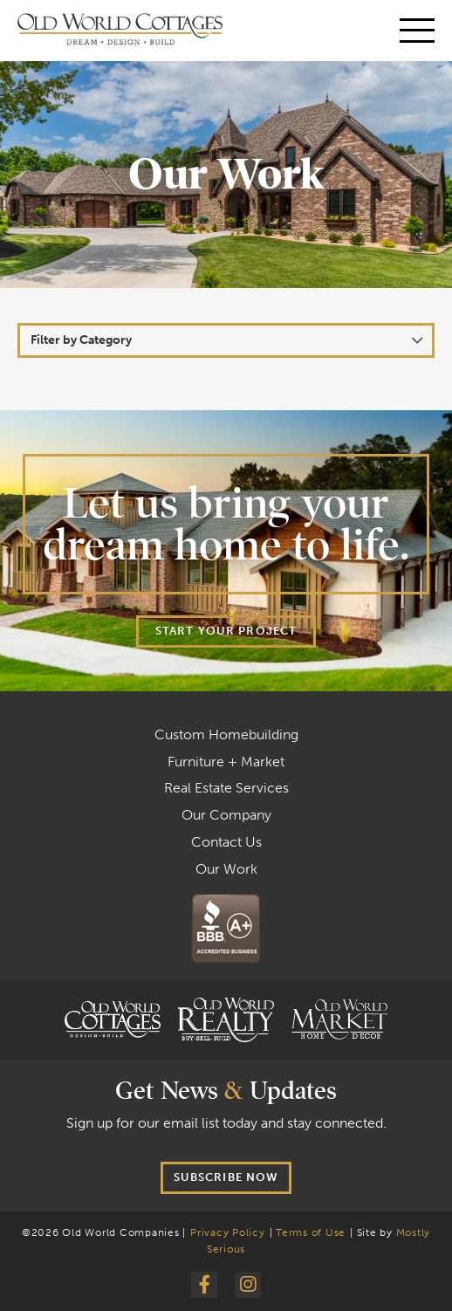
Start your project (226, 630)
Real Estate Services (226, 787)
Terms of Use (311, 1232)
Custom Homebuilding (226, 734)
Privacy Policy (227, 1232)
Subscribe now (226, 1177)
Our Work (226, 869)
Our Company (226, 815)
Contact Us (226, 842)
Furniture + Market (226, 761)
